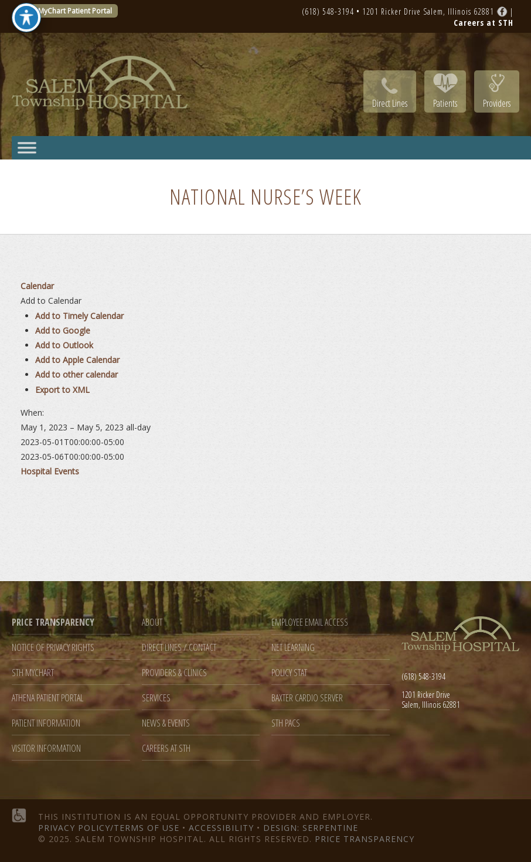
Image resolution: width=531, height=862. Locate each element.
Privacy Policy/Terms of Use (108, 827)
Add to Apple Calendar (77, 359)
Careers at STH (166, 748)
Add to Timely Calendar (79, 315)
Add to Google (62, 330)
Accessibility (221, 827)
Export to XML (62, 389)
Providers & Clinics (174, 673)
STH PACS (285, 723)
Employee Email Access (309, 622)
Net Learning (293, 648)
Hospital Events (50, 471)
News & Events (166, 723)
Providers (496, 103)
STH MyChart (33, 673)
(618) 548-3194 (328, 11)
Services (156, 698)
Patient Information (46, 723)
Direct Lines (389, 103)
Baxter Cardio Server (307, 698)
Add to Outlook (64, 345)
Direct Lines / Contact (179, 648)
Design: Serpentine (310, 827)
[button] (51, 300)
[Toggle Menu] (27, 147)
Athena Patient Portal (47, 698)
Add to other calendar (76, 374)
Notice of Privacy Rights (53, 648)
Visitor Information (46, 748)
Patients (445, 103)
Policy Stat (289, 673)
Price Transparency (364, 838)
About (152, 622)
